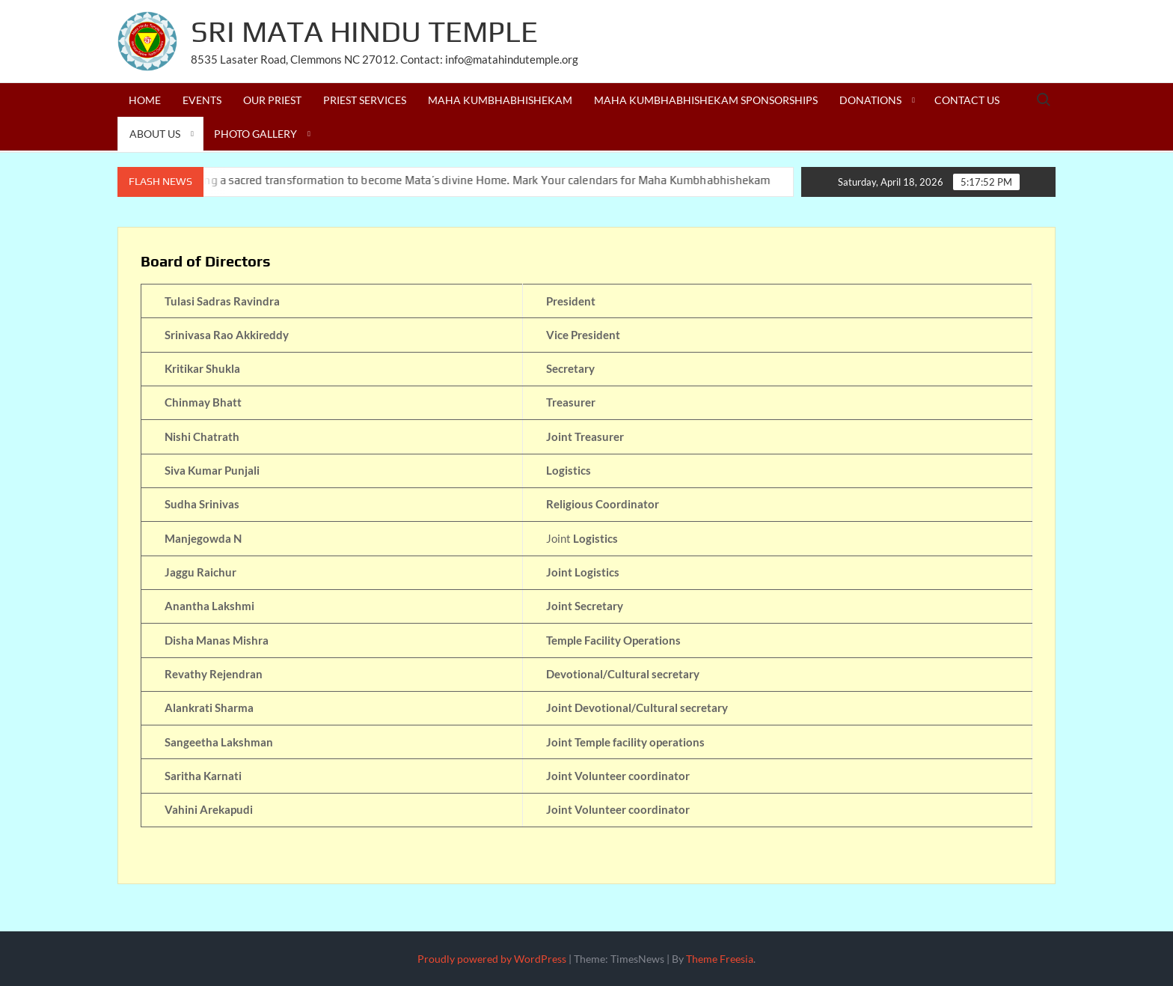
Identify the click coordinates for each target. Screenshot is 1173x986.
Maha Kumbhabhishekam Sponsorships (706, 100)
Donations (870, 100)
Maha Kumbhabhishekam (500, 100)
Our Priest (272, 100)
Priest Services (364, 100)
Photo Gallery (255, 133)
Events (202, 100)
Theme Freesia (719, 958)
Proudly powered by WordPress (491, 958)
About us (154, 133)
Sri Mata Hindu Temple (364, 31)
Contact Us (966, 100)
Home (145, 100)
